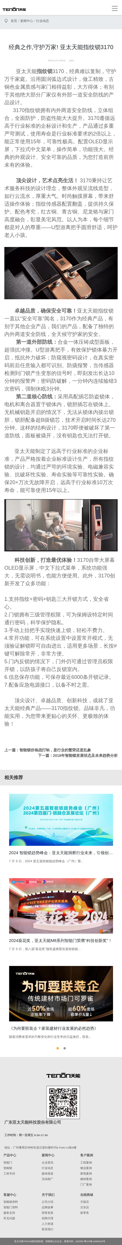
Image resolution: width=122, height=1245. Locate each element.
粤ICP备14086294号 (94, 1241)
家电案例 (86, 1173)
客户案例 (86, 1155)
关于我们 (48, 1194)
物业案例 (86, 1168)
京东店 (84, 1207)
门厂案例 (86, 1184)
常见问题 (9, 1218)
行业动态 (42, 21)
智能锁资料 (10, 1201)
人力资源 (47, 1223)
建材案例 (86, 1179)
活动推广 (47, 1179)
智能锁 (7, 1168)
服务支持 (9, 1212)
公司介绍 (47, 1201)
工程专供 (9, 1173)
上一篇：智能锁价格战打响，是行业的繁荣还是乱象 (47, 750)
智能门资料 (10, 1207)
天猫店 (84, 1201)
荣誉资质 (47, 1212)
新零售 (84, 1212)
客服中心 (9, 1194)
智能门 (7, 1162)
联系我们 (47, 1229)
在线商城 (86, 1194)
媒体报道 (47, 1173)
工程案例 (86, 1162)
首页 (14, 21)
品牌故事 (47, 1207)
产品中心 (9, 1155)
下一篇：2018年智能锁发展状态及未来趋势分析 (78, 755)
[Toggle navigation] (115, 8)
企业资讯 (47, 1162)
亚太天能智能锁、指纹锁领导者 (14, 9)
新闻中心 (26, 21)
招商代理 (47, 1218)
